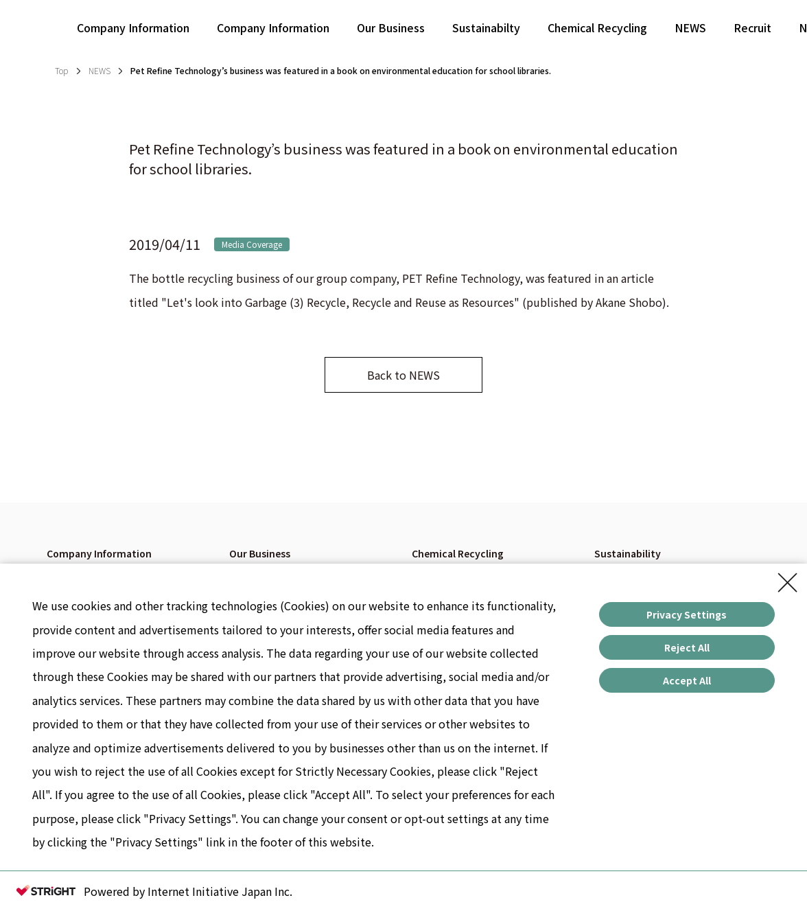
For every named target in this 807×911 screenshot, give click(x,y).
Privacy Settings (686, 614)
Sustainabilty (486, 27)
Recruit (752, 27)
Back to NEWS (403, 375)
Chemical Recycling (597, 27)
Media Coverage (252, 244)
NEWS (690, 27)
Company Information (133, 27)
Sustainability (627, 553)
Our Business (391, 27)
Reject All (687, 647)
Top (61, 70)
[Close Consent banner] (788, 583)
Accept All (687, 680)
